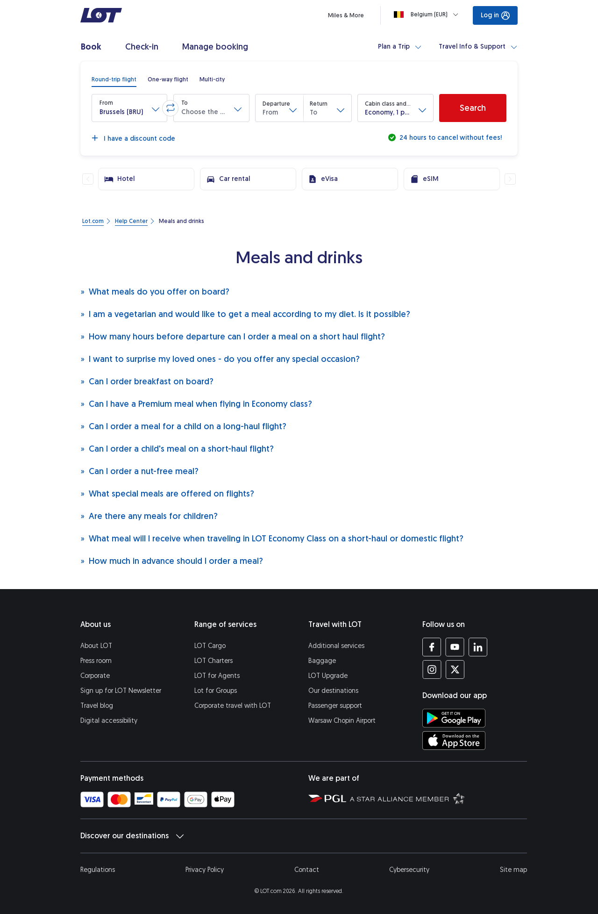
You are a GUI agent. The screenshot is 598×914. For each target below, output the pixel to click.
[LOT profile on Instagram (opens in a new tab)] (431, 669)
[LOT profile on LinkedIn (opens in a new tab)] (477, 647)
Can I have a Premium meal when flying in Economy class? (196, 403)
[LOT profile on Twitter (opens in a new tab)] (454, 669)
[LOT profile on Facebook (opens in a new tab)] (431, 647)
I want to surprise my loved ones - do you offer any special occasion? (220, 358)
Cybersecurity (409, 870)
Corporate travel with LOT (232, 706)
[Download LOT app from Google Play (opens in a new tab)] (453, 718)
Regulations (97, 870)
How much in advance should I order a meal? (171, 560)
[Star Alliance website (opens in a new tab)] (407, 798)
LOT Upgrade (328, 676)
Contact (306, 870)
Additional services (336, 646)
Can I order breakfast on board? (147, 381)
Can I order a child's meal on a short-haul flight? (177, 448)
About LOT (96, 646)
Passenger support (335, 706)
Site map (513, 870)
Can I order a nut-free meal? (139, 471)
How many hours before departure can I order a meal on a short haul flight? (232, 336)
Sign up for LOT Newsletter (120, 691)
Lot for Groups (215, 691)
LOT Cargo (210, 646)
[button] (129, 108)
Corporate (95, 676)
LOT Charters (213, 661)
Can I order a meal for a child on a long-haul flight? (183, 426)
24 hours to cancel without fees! (450, 138)
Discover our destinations (132, 836)
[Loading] (428, 14)
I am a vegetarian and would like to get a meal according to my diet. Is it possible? (245, 314)
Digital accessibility (108, 721)
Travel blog (96, 706)
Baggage (322, 661)
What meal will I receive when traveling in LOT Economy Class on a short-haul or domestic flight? (271, 538)
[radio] (114, 79)
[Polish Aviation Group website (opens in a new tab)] (327, 798)
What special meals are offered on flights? (167, 493)
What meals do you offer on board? (154, 291)
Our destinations (333, 691)
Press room (96, 661)
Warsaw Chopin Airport (342, 721)
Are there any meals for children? (149, 516)
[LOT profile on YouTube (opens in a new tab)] (454, 647)
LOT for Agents (217, 676)
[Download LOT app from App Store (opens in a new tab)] (453, 740)
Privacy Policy (204, 870)
